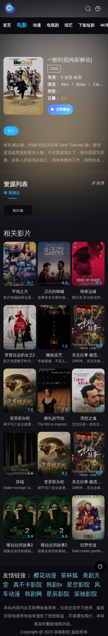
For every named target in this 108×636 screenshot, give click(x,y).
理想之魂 (88, 418)
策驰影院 (85, 594)
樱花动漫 (44, 575)
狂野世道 (88, 545)
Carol (98, 84)
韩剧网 (33, 594)
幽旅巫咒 (54, 355)
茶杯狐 (69, 575)
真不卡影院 (27, 584)
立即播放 (60, 109)
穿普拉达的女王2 (20, 355)
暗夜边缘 (88, 291)
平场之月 (20, 291)
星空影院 (78, 584)
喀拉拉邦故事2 (20, 545)
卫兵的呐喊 (54, 291)
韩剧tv (54, 584)
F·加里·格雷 (71, 77)
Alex (65, 84)
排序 (98, 183)
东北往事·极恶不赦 (88, 355)
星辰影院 (57, 594)
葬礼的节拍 (54, 418)
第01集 (18, 211)
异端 (20, 481)
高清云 (11, 193)
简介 (10, 131)
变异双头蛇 (20, 418)
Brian (81, 84)
